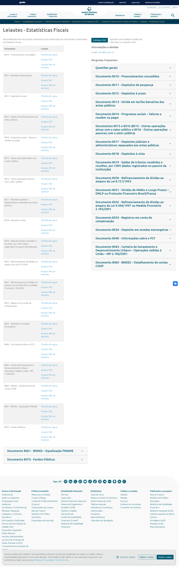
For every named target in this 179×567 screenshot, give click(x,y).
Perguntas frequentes (12, 530)
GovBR (22, 2)
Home (15, 22)
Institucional (7, 495)
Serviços (124, 501)
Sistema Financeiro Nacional (56, 22)
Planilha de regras (49, 55)
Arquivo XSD (46, 60)
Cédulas (123, 495)
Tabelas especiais (98, 504)
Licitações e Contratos (12, 514)
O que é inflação (39, 498)
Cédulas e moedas (128, 491)
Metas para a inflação (41, 495)
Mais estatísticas (98, 517)
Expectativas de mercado (43, 520)
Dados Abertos (8, 533)
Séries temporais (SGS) (101, 501)
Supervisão (66, 498)
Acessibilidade (152, 7)
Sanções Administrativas (12, 537)
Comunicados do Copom (42, 508)
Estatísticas (96, 491)
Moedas (123, 498)
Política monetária (40, 491)
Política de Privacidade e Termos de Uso (51, 560)
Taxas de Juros (97, 495)
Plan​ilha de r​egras (49, 117)
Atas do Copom (38, 511)
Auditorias (6, 504)
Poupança (95, 514)
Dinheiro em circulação (130, 504)
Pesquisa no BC (157, 524)
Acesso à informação (11, 491)
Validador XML (99, 41)
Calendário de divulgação (102, 520)
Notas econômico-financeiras (104, 498)
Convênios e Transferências (14, 508)
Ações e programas (10, 498)
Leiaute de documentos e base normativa (120, 22)
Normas (64, 495)
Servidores (6, 517)
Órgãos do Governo (152, 2)
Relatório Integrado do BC (162, 511)
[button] (12, 16)
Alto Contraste (164, 7)
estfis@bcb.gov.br (106, 53)
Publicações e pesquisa (161, 491)
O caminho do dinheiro (130, 508)
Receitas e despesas (10, 511)
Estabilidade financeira (31, 22)
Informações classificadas (13, 520)
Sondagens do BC (158, 520)
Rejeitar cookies (147, 557)
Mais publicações (157, 527)
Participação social (10, 501)
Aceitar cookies (165, 557)
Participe (122, 2)
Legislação (135, 2)
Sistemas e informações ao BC (85, 22)
